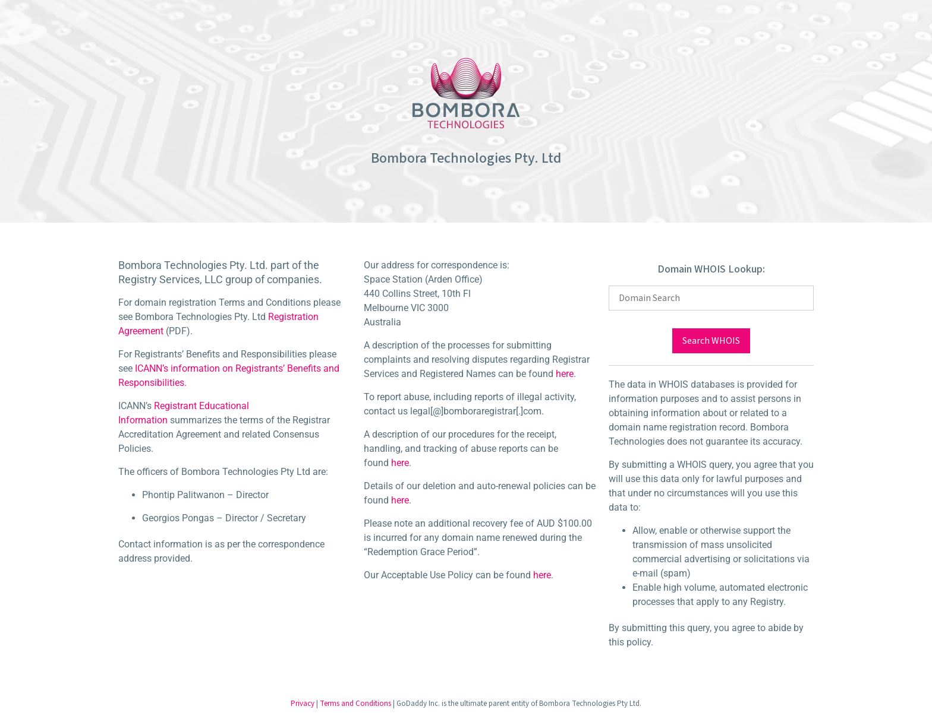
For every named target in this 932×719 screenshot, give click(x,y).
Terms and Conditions (355, 703)
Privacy (302, 703)
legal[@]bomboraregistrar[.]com (475, 411)
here (565, 373)
